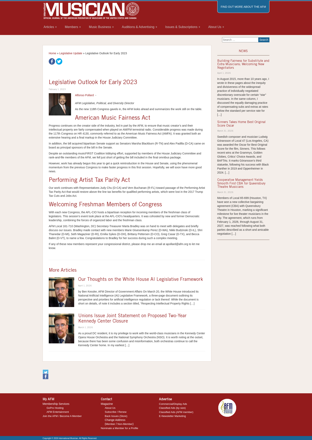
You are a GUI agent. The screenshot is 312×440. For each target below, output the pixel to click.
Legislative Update (70, 53)
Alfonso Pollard (84, 95)
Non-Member (125, 424)
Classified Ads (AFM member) (176, 412)
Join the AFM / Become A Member (62, 416)
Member (110, 424)
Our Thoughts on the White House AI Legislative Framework (140, 279)
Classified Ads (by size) (172, 407)
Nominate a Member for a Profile (119, 428)
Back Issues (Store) (116, 416)
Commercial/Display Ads (173, 403)
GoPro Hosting (55, 407)
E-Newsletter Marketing (172, 416)
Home (52, 53)
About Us (110, 407)
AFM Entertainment (58, 411)
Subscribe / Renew (116, 411)
